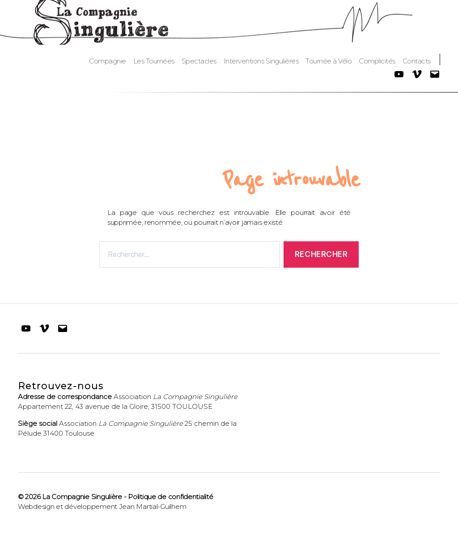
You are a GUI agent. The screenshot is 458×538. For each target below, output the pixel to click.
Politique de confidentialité (170, 496)
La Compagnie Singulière (82, 496)
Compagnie (107, 61)
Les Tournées (153, 61)
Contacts (417, 61)
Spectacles (199, 61)
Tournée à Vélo (328, 61)
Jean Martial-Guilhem (153, 506)
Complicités (377, 61)
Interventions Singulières (261, 61)
